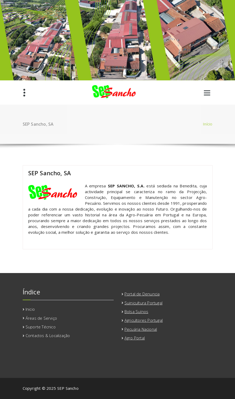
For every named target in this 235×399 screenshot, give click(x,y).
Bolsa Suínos (136, 311)
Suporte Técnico (41, 326)
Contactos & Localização (48, 335)
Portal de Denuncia (142, 293)
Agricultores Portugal (143, 320)
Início (207, 123)
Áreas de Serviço (41, 318)
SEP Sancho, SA (49, 173)
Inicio (30, 309)
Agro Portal (134, 337)
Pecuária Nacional (140, 329)
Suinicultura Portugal (143, 302)
